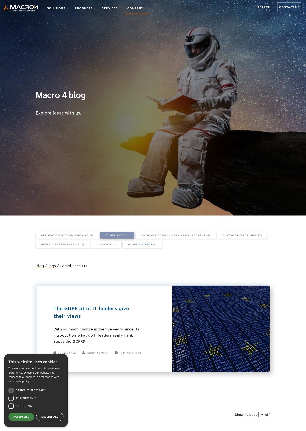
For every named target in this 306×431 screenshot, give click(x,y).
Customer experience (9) (242, 235)
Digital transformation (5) (63, 244)
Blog (40, 265)
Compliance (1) (117, 235)
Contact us (289, 7)
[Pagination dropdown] (261, 414)
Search (263, 7)
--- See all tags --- (142, 244)
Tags (52, 265)
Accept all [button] (21, 417)
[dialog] (36, 390)
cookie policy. (22, 381)
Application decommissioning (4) (67, 235)
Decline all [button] (49, 417)
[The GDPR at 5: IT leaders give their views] (220, 288)
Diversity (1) (106, 244)
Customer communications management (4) (175, 235)
